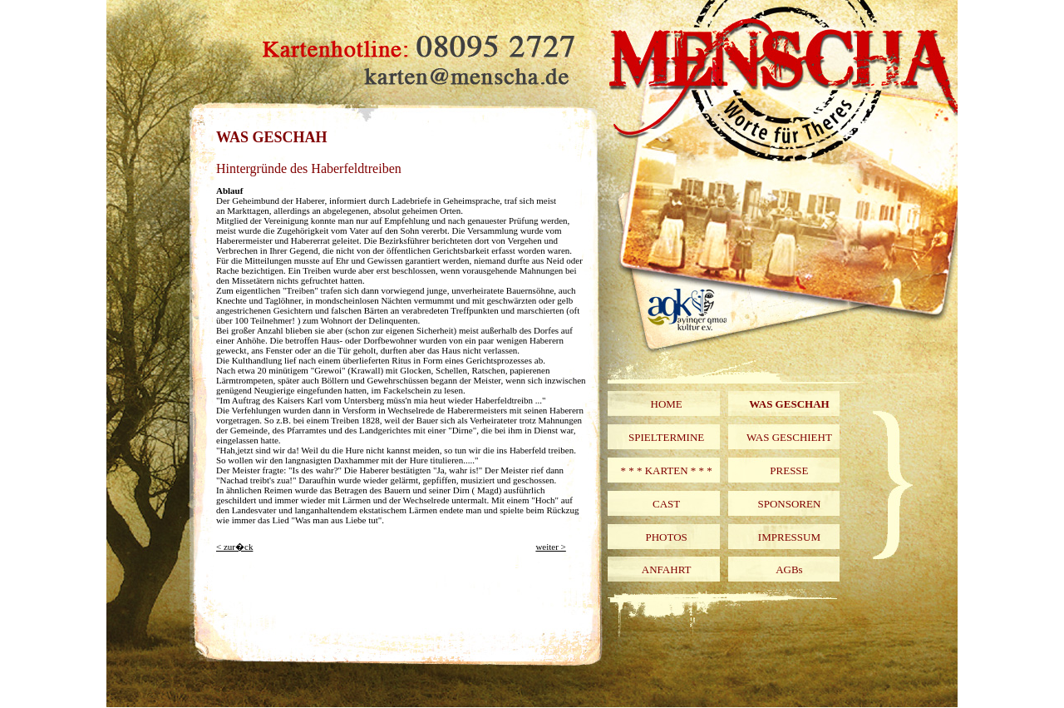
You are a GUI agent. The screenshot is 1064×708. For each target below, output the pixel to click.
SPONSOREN (788, 504)
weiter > (550, 547)
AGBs (789, 569)
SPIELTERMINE (666, 437)
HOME (666, 404)
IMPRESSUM (789, 537)
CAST (666, 504)
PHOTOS (666, 537)
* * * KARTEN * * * (666, 470)
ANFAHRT (667, 569)
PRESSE (789, 470)
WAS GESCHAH (789, 404)
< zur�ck (234, 547)
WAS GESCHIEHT (789, 437)
